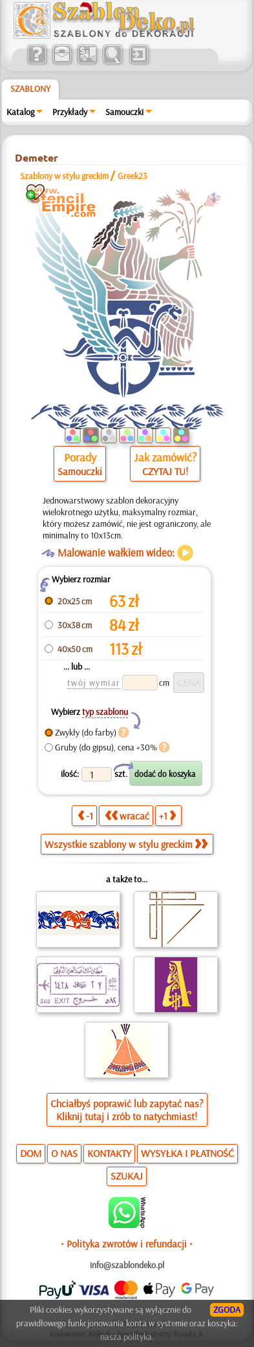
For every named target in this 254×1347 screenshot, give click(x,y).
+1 (167, 815)
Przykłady (69, 112)
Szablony (30, 88)
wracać (127, 815)
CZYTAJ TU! (165, 471)
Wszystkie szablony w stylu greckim (126, 844)
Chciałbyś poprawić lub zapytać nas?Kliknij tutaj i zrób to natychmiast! (127, 1110)
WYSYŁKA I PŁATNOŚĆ (187, 1153)
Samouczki (124, 112)
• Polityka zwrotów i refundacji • (127, 1243)
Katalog (20, 112)
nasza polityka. (127, 1336)
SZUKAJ (127, 1175)
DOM (30, 1153)
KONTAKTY (109, 1153)
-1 (85, 815)
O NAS (64, 1153)
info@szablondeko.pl (127, 1265)
